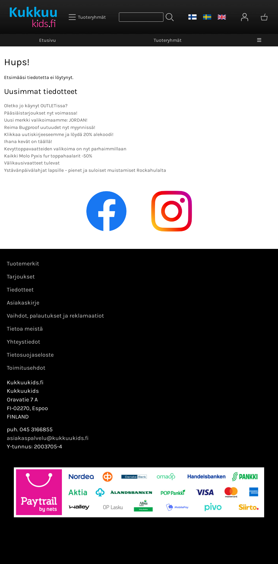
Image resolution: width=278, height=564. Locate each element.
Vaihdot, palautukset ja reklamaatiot (55, 315)
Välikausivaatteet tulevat (32, 163)
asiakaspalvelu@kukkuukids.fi (48, 438)
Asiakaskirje (23, 302)
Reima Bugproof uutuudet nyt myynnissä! (49, 127)
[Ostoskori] (264, 17)
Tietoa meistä (25, 328)
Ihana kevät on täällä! (28, 141)
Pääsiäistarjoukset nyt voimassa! (40, 113)
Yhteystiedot (23, 341)
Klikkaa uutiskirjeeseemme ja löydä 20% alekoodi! (58, 134)
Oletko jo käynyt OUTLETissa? (36, 105)
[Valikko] (259, 40)
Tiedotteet (20, 289)
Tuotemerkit (23, 263)
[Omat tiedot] (245, 17)
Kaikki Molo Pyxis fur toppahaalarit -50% (48, 156)
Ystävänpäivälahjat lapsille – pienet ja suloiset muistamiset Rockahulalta (85, 170)
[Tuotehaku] (141, 17)
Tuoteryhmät (168, 40)
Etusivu (47, 40)
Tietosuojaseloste (30, 354)
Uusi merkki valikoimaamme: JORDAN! (45, 120)
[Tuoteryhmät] (88, 17)
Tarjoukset (21, 276)
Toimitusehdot (26, 368)
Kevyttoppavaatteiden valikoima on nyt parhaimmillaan (65, 148)
